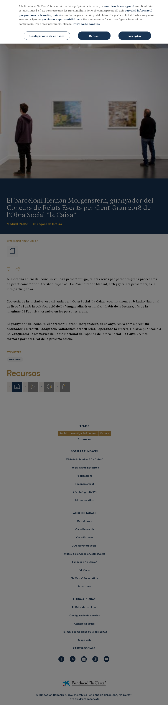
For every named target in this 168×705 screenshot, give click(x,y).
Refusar (94, 35)
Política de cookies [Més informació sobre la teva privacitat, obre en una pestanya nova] (86, 23)
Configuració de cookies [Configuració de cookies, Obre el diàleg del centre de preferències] (47, 35)
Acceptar (134, 35)
